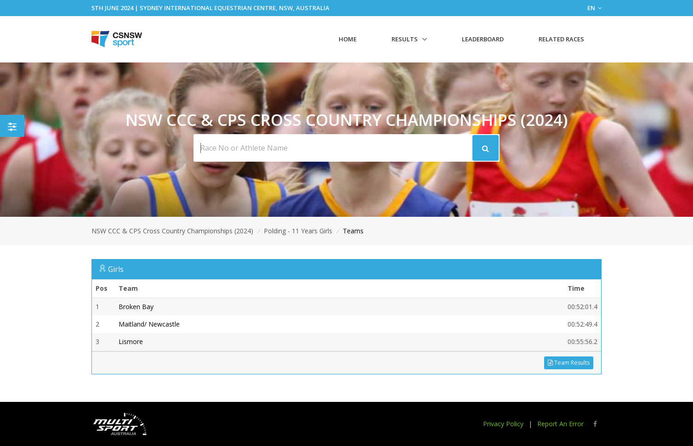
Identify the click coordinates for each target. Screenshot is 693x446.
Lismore (131, 341)
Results (405, 39)
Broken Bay (136, 306)
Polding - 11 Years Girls (298, 230)
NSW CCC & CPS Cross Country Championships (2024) (172, 230)
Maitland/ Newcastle (149, 324)
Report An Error (560, 423)
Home (348, 39)
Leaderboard (483, 39)
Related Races (561, 39)
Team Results (569, 363)
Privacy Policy (503, 423)
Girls (116, 269)
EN (594, 8)
